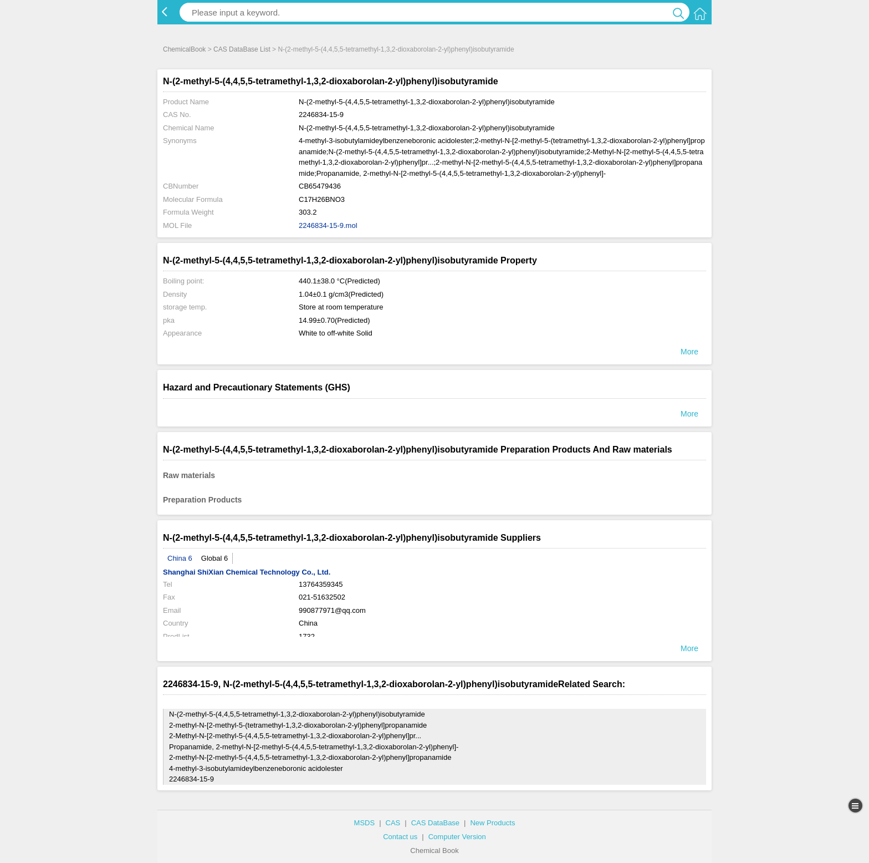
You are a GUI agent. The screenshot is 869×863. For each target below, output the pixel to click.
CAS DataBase (435, 823)
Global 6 (214, 558)
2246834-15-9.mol (328, 225)
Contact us (400, 836)
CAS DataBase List (241, 49)
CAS (393, 823)
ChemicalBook (184, 49)
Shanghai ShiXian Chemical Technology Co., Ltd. (246, 572)
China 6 (179, 558)
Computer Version (457, 836)
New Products (492, 823)
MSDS (364, 823)
